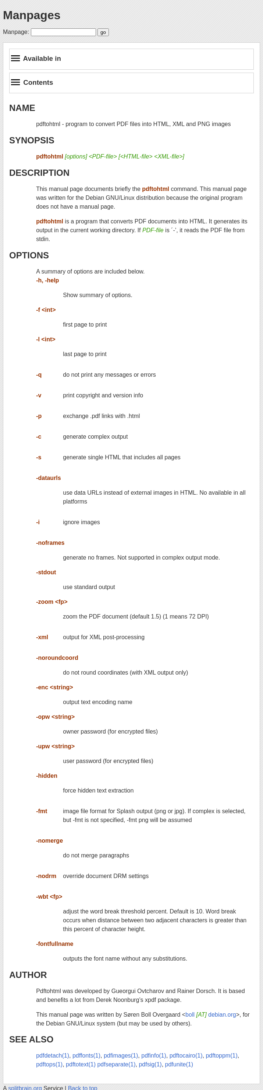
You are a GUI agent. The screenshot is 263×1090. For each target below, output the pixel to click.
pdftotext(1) (81, 1064)
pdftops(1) (49, 1064)
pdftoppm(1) (221, 1055)
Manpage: (16, 32)
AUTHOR (28, 975)
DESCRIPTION (39, 173)
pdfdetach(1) (52, 1055)
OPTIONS (29, 255)
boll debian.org (210, 1014)
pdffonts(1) (86, 1055)
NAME (22, 108)
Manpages (31, 15)
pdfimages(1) (121, 1055)
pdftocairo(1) (186, 1055)
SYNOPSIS (31, 140)
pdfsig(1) (150, 1064)
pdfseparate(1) (116, 1064)
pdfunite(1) (179, 1064)
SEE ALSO (31, 1039)
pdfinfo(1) (153, 1055)
